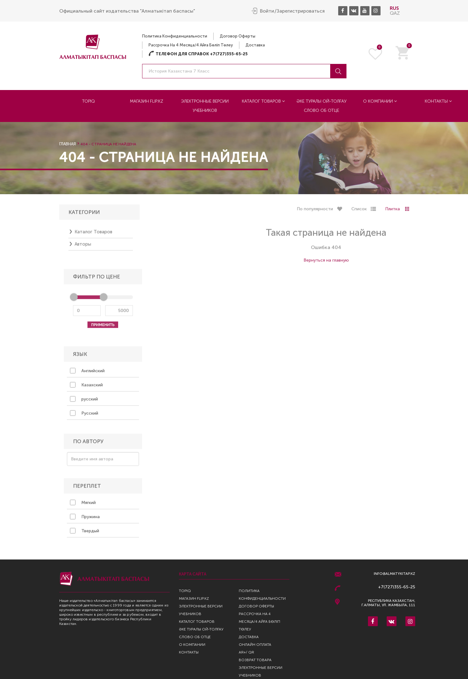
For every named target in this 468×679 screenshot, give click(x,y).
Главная (67, 144)
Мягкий (83, 504)
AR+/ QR (246, 652)
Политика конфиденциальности (174, 35)
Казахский (86, 387)
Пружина (85, 518)
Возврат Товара (255, 660)
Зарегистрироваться (301, 11)
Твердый (84, 533)
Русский (84, 415)
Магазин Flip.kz (146, 101)
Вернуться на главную (326, 262)
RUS (394, 8)
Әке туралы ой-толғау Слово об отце (321, 105)
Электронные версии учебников (205, 105)
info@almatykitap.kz (394, 574)
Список (359, 211)
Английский (87, 372)
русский (84, 401)
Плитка (392, 211)
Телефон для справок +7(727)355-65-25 (198, 53)
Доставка (255, 44)
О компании (380, 101)
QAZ (395, 13)
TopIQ (88, 101)
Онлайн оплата (255, 644)
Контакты (438, 101)
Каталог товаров (263, 101)
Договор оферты (237, 35)
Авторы (83, 246)
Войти (267, 11)
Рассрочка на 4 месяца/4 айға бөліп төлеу (191, 44)
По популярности (315, 211)
